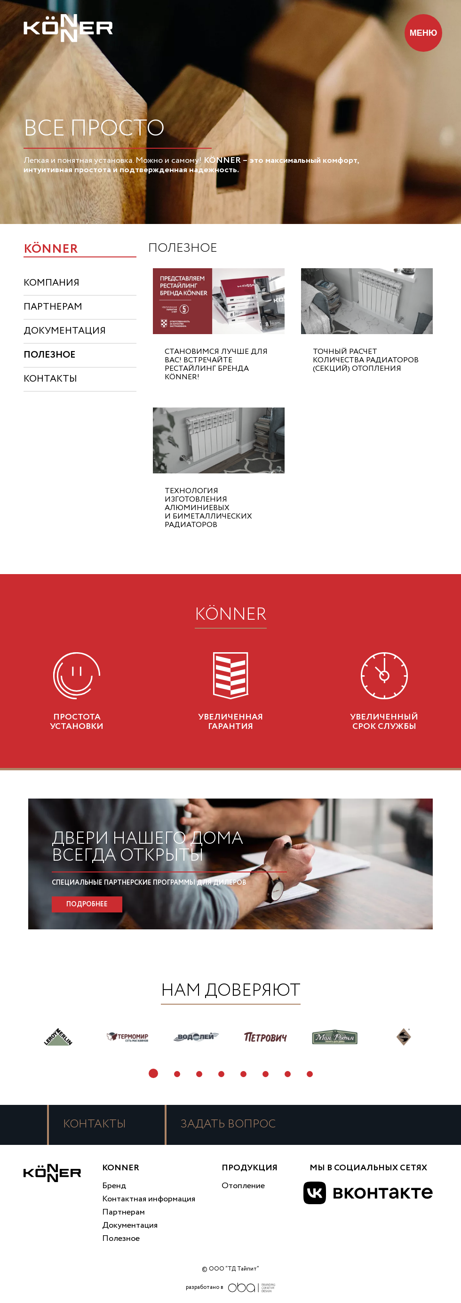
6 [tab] (265, 1074)
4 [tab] (221, 1074)
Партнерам (123, 1212)
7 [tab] (288, 1074)
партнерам (53, 307)
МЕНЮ (423, 33)
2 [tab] (177, 1074)
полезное (49, 355)
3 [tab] (199, 1074)
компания (51, 283)
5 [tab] (243, 1074)
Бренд (114, 1186)
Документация (130, 1225)
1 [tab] (153, 1073)
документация (65, 331)
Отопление (243, 1186)
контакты (50, 379)
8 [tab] (310, 1074)
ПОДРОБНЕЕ (87, 904)
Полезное (121, 1238)
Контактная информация (148, 1199)
